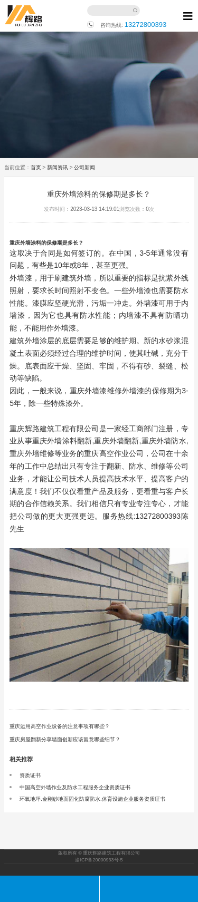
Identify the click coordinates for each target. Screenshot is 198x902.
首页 (36, 167)
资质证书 (30, 775)
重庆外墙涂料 (25, 243)
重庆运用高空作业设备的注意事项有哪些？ (60, 726)
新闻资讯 (57, 167)
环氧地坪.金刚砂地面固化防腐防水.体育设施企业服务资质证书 (92, 799)
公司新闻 (84, 167)
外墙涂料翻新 (69, 441)
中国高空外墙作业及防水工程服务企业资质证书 (75, 787)
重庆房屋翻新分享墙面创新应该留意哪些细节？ (65, 739)
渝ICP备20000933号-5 (98, 859)
